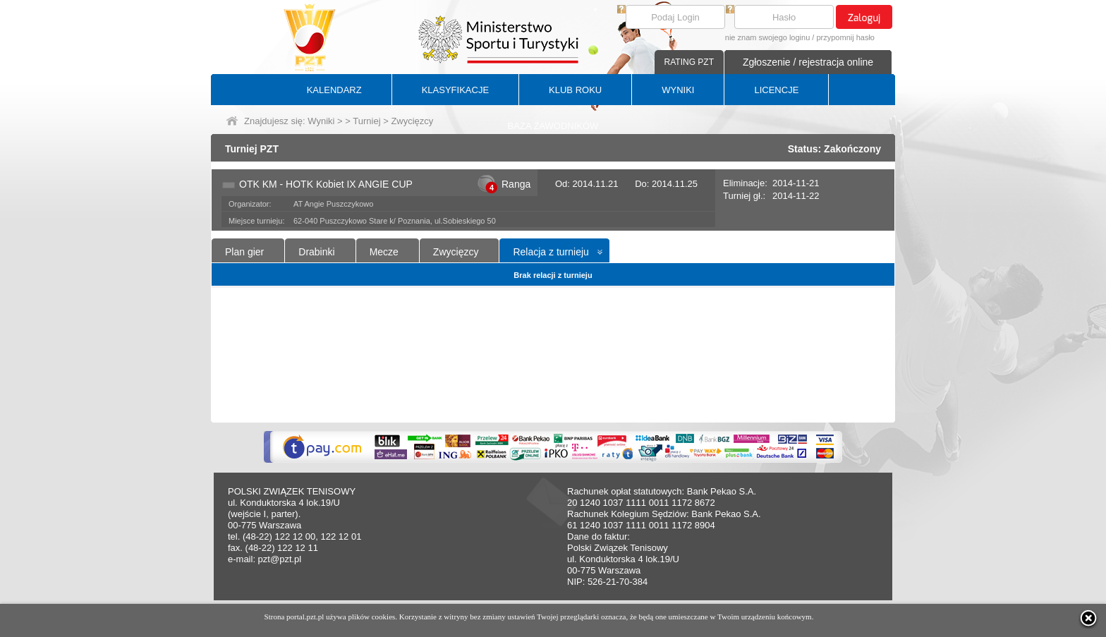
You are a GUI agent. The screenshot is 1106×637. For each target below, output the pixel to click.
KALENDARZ (334, 90)
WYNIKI (678, 90)
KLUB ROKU (575, 90)
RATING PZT (689, 62)
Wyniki (321, 121)
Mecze (384, 251)
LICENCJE (776, 90)
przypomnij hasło (845, 37)
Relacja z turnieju (550, 251)
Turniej (366, 121)
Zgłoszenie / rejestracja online (808, 62)
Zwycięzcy (456, 251)
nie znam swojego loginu (767, 37)
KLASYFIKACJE (455, 90)
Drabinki (316, 251)
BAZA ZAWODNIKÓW (553, 126)
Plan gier (244, 251)
